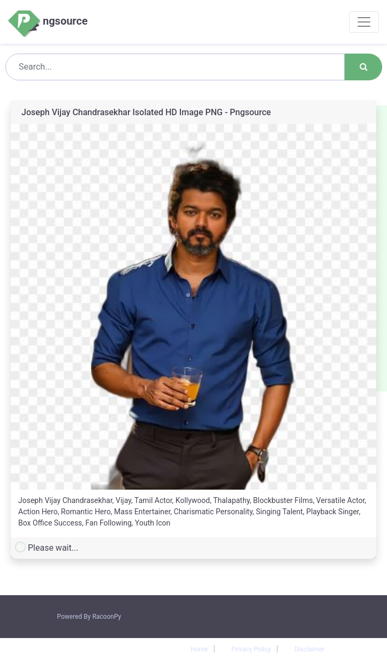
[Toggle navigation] (364, 22)
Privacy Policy (251, 649)
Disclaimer (309, 649)
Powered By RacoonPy (89, 616)
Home (199, 649)
